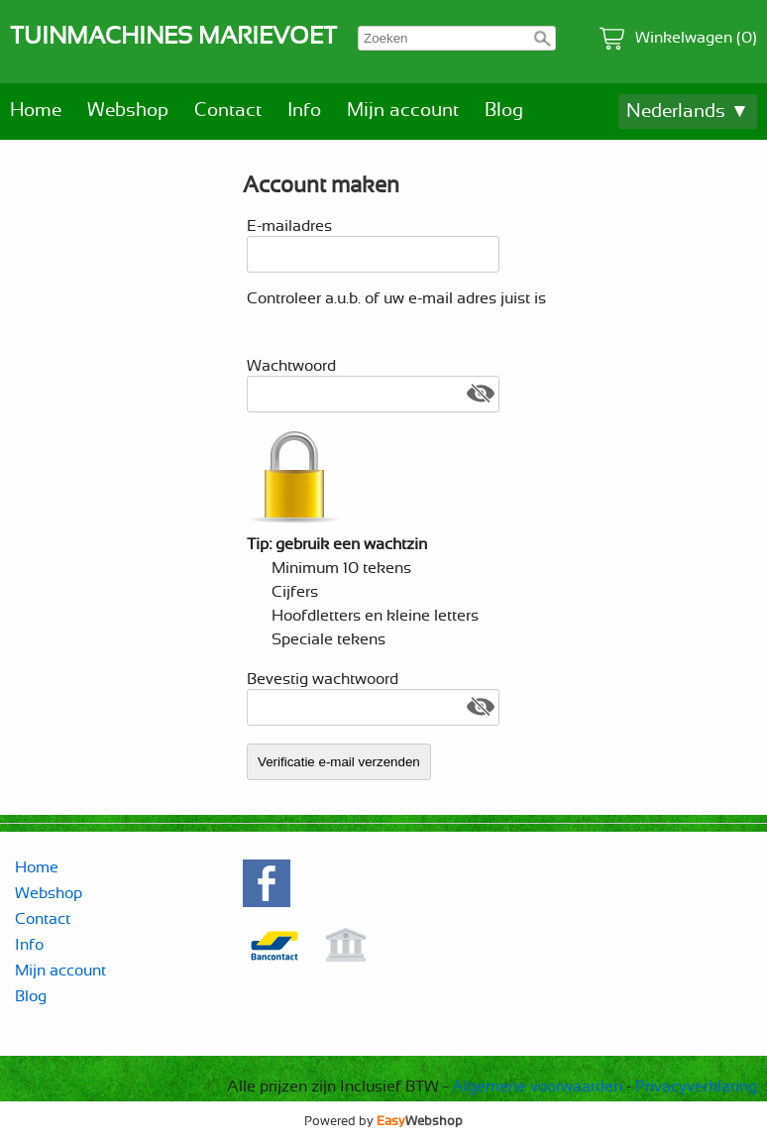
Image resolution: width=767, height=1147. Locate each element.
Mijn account (403, 110)
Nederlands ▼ (687, 111)
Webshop (127, 110)
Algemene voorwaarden (537, 1086)
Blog (504, 110)
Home (35, 110)
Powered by (383, 1121)
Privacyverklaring (696, 1086)
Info (304, 110)
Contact (228, 110)
